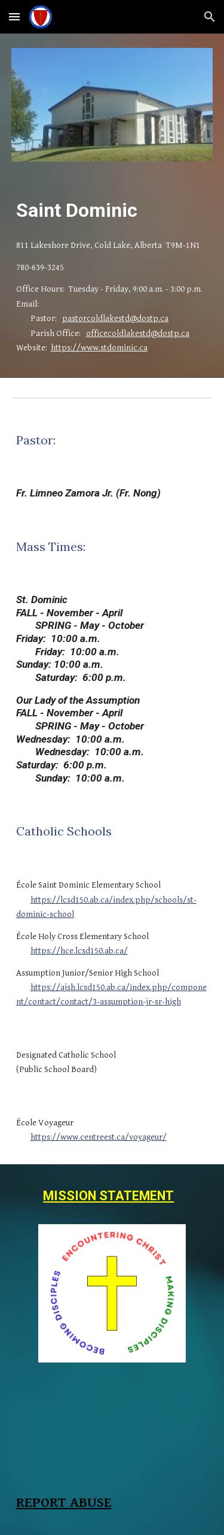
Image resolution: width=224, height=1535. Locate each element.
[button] (14, 16)
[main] (112, 210)
